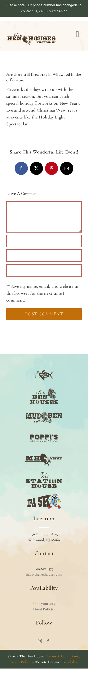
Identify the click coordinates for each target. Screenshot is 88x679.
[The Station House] (44, 472)
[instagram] (40, 641)
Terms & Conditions (62, 656)
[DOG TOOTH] (44, 367)
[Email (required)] (44, 255)
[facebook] (48, 641)
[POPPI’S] (44, 430)
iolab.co (73, 661)
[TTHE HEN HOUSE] (44, 388)
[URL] (44, 270)
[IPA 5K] (44, 493)
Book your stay (44, 603)
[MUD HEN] (44, 409)
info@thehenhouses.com (44, 574)
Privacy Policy (19, 661)
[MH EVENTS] (44, 451)
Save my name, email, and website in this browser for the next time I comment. (42, 293)
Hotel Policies (44, 609)
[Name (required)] (44, 241)
